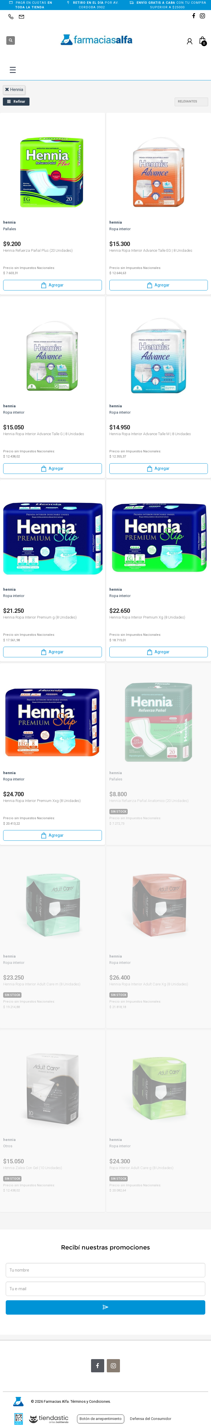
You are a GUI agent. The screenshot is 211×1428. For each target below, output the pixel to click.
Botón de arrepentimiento (101, 1419)
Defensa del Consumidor (150, 1419)
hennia (14, 89)
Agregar (52, 285)
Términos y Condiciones (90, 1401)
